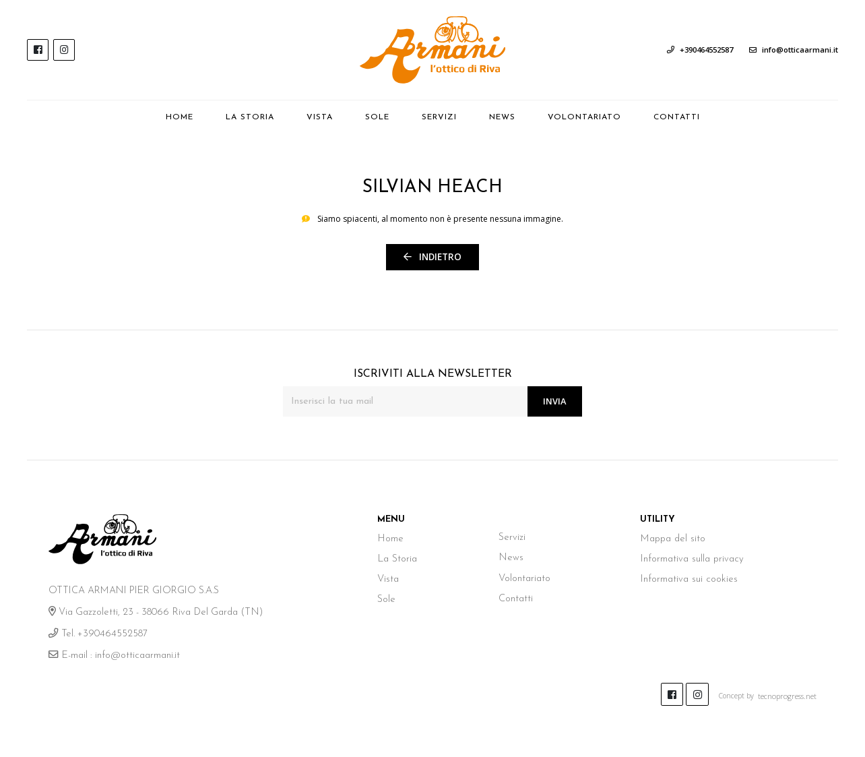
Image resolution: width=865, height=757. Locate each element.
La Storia (250, 117)
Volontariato (584, 117)
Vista (320, 117)
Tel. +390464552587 (97, 633)
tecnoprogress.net (789, 692)
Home (179, 117)
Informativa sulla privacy (691, 557)
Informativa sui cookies (687, 577)
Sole (377, 117)
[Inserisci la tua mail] (404, 399)
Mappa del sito (671, 537)
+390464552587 (700, 49)
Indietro (433, 255)
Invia (553, 399)
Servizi (439, 117)
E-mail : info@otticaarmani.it (114, 654)
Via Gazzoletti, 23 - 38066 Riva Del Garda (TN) (154, 611)
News (510, 116)
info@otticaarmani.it (793, 49)
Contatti (676, 117)
